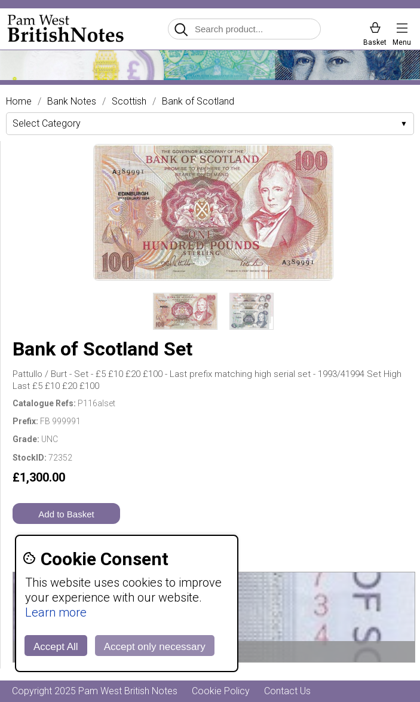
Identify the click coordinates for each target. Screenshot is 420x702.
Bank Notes (71, 101)
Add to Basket (66, 514)
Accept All (55, 646)
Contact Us (287, 691)
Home (19, 101)
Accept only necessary (155, 646)
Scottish (129, 101)
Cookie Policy (221, 691)
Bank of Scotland (198, 101)
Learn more (56, 612)
